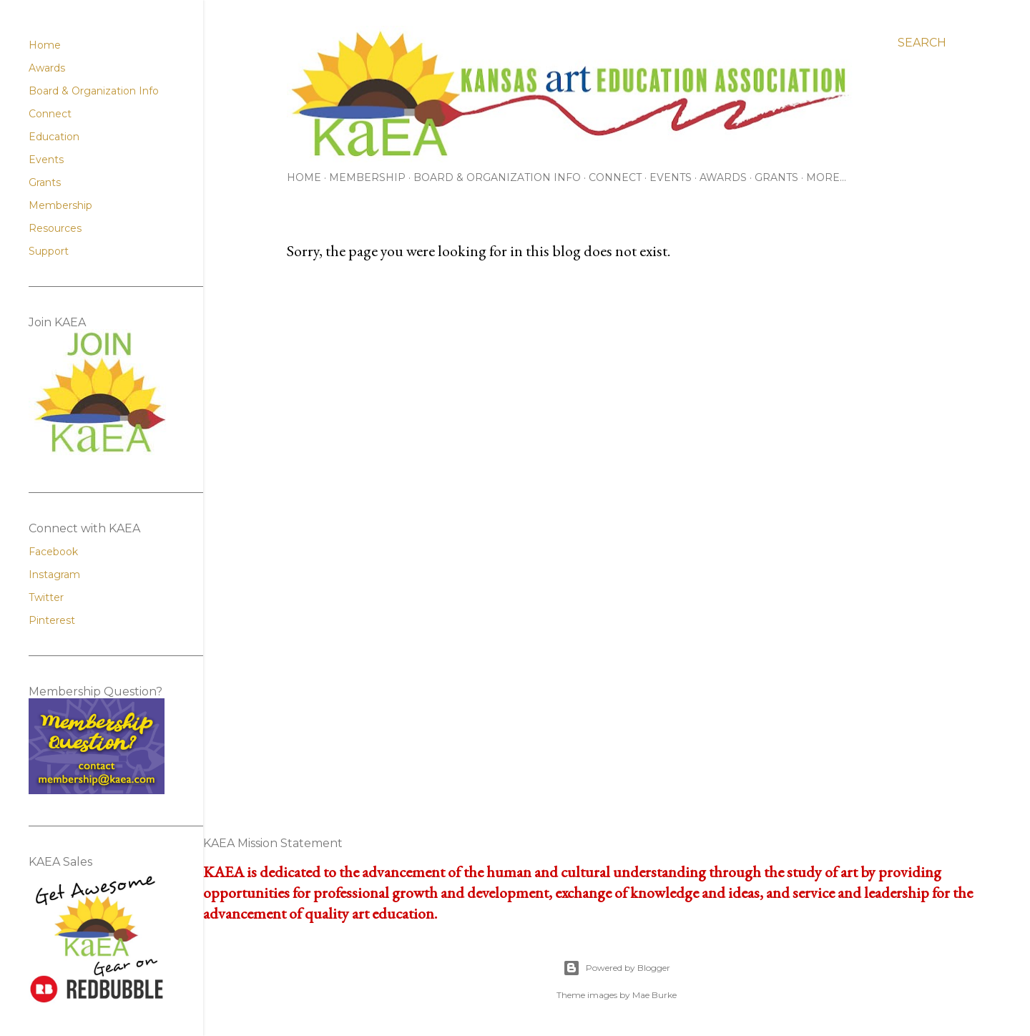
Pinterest (52, 620)
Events (670, 177)
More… (826, 177)
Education (54, 136)
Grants (776, 177)
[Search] (922, 43)
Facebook (53, 551)
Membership (367, 177)
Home (304, 177)
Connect (615, 177)
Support (49, 251)
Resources (55, 228)
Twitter (46, 597)
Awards (723, 177)
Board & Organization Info (497, 177)
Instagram (54, 574)
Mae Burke (654, 994)
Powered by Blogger (616, 968)
